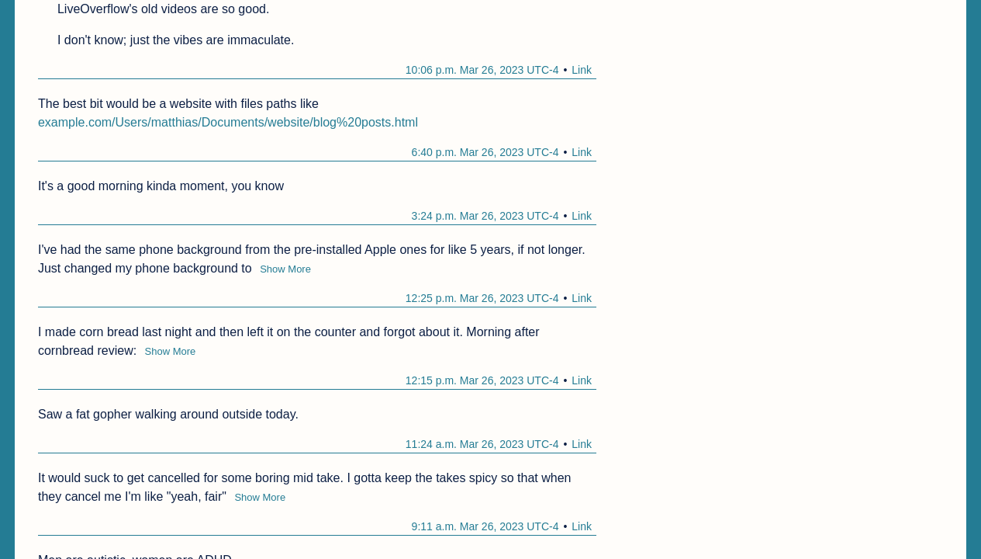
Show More (285, 269)
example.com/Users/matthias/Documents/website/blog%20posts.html (228, 122)
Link (582, 70)
